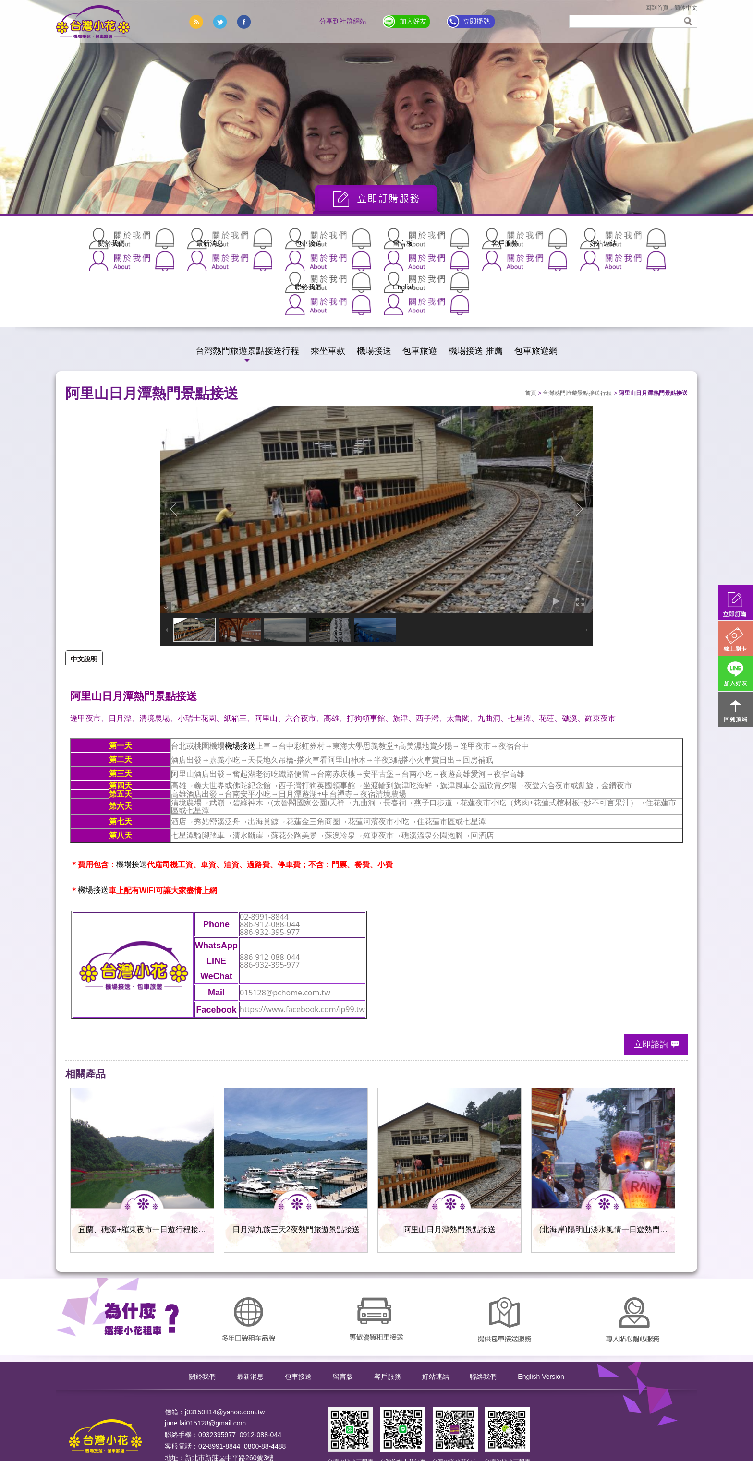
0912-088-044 (260, 1370)
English (645, 239)
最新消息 (184, 239)
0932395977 (217, 1370)
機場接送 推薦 (476, 286)
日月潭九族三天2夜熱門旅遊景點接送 (296, 1164)
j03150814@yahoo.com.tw (225, 1347)
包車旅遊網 (536, 286)
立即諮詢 (651, 979)
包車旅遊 (419, 286)
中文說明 (84, 594)
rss (196, 22)
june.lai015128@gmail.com (205, 1358)
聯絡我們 (568, 239)
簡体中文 (685, 7)
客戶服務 (415, 239)
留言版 (343, 1311)
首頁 (530, 328)
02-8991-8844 (219, 1381)
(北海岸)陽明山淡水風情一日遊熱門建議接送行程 (603, 1166)
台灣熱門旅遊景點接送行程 (247, 286)
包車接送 (261, 239)
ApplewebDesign (190, 1427)
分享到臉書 (244, 22)
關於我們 (107, 239)
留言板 (338, 239)
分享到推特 (220, 22)
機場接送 (374, 286)
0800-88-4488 (265, 1381)
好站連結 (491, 239)
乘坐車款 (328, 286)
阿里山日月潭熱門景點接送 (449, 1164)
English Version (541, 1311)
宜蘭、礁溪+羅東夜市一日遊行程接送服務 (142, 1166)
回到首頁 (656, 7)
